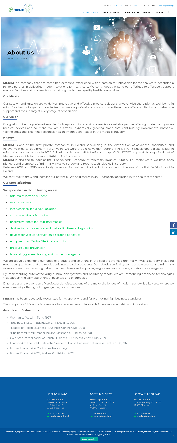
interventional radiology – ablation (33, 209)
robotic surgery (20, 202)
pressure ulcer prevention (27, 247)
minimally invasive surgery (28, 196)
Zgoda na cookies (89, 439)
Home (10, 58)
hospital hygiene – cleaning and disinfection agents (45, 254)
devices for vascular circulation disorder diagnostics (45, 234)
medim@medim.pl (59, 416)
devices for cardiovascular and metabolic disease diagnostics (51, 228)
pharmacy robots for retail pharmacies (36, 222)
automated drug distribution (30, 215)
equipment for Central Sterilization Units (38, 241)
